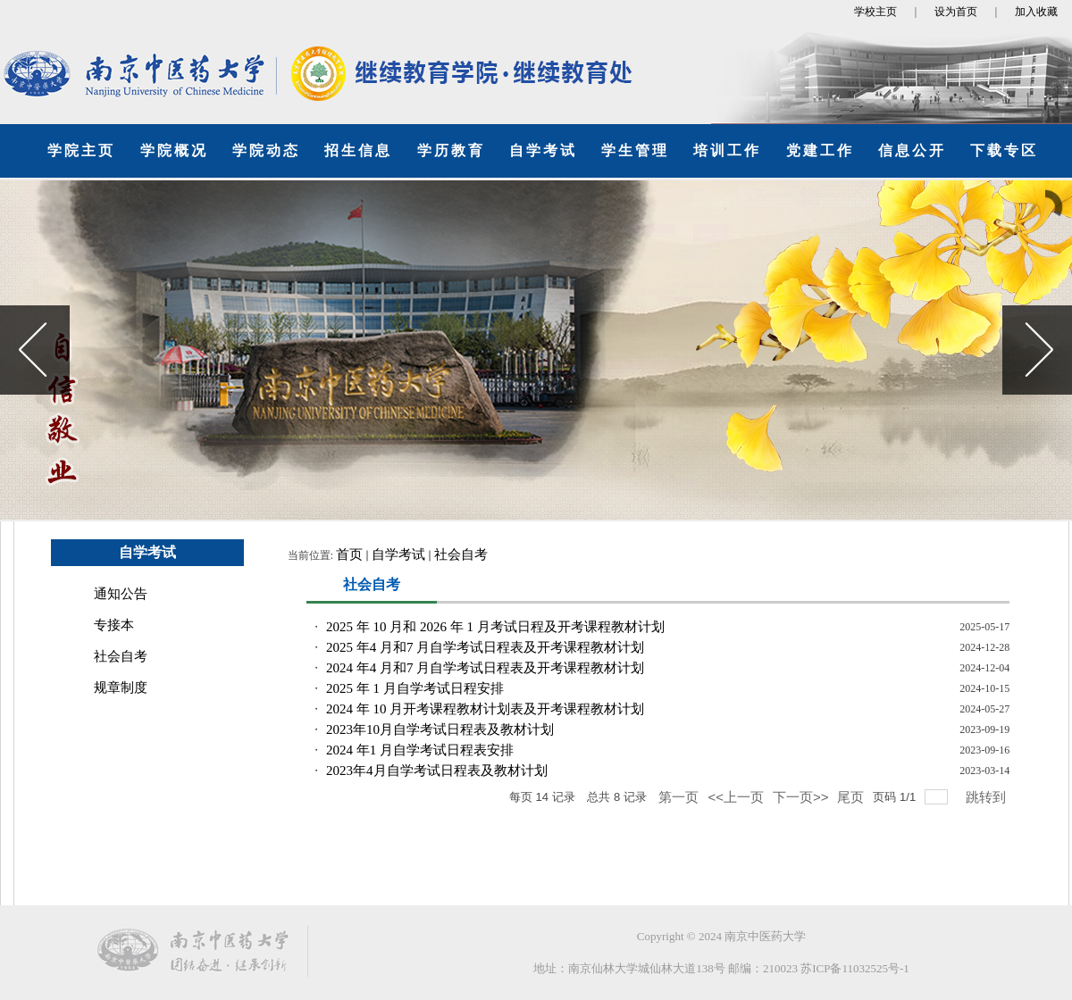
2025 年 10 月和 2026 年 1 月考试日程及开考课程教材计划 (495, 627)
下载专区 (1004, 150)
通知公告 (120, 594)
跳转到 (987, 796)
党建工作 (820, 150)
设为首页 (955, 11)
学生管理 (635, 150)
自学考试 (543, 150)
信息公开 (912, 150)
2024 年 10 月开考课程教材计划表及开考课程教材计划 (485, 709)
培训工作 (727, 150)
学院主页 (81, 150)
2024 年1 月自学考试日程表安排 (420, 750)
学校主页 (875, 11)
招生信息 (358, 150)
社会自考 (120, 656)
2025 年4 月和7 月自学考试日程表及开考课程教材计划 (485, 647)
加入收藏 (1036, 11)
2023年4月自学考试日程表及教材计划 (437, 770)
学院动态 (266, 150)
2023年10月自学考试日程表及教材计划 (440, 729)
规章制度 (120, 687)
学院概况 (174, 150)
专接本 (114, 625)
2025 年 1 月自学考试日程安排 (415, 688)
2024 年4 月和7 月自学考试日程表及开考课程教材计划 (485, 668)
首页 (349, 554)
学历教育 (451, 150)
